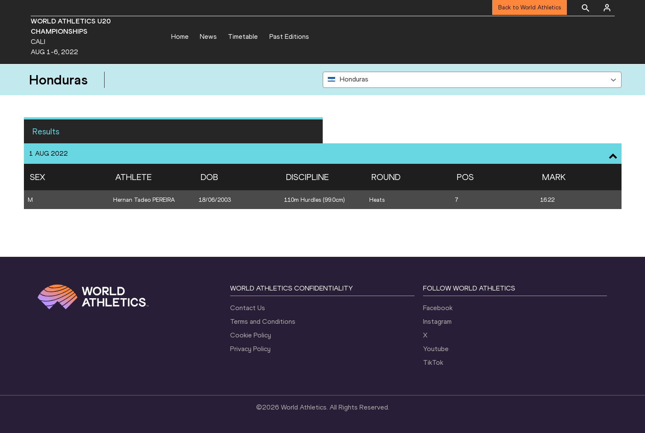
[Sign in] (607, 8)
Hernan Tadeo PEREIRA (144, 199)
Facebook (437, 308)
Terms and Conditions (262, 321)
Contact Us (247, 308)
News (208, 36)
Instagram (437, 321)
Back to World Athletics (529, 7)
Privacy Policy (250, 349)
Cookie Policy (250, 335)
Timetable (243, 36)
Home (180, 36)
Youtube (436, 349)
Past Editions (289, 36)
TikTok (433, 362)
